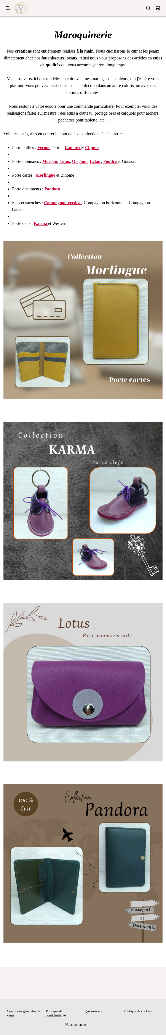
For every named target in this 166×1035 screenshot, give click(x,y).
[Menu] (8, 8)
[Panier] (158, 8)
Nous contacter (75, 1024)
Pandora (52, 189)
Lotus (64, 161)
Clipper (92, 147)
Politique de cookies (138, 1011)
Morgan (49, 161)
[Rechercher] (148, 8)
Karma (41, 223)
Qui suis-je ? (93, 1011)
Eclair (95, 161)
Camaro (73, 147)
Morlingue (46, 175)
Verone (43, 147)
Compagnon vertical (63, 202)
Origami (80, 161)
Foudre (110, 161)
